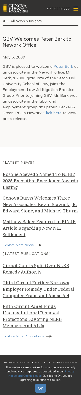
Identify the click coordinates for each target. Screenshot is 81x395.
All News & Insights (26, 21)
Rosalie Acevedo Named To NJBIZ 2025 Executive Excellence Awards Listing (40, 181)
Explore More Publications (23, 336)
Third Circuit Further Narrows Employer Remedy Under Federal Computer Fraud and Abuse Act (38, 289)
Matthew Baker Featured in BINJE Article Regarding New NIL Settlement (39, 228)
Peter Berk (64, 66)
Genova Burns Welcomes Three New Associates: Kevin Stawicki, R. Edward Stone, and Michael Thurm (40, 205)
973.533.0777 (58, 9)
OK (40, 388)
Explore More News (18, 245)
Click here (53, 112)
